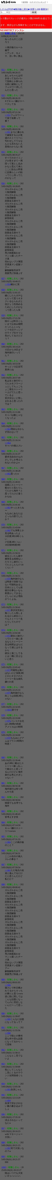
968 (3, 479)
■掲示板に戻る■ (21, 9)
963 (3, 409)
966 (3, 451)
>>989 (8, 1019)
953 (3, 109)
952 (3, 95)
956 (3, 183)
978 (3, 715)
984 (3, 822)
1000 (3, 1167)
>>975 (8, 693)
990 (3, 1013)
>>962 (8, 474)
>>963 (8, 429)
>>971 (8, 610)
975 (3, 664)
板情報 (25, 2)
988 (3, 884)
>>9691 (8, 710)
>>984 (8, 842)
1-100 (37, 9)
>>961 (8, 507)
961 (3, 361)
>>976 (8, 721)
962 (3, 375)
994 (3, 1084)
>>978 (8, 738)
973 (3, 604)
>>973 (8, 670)
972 (3, 573)
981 (3, 783)
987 (3, 864)
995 (3, 1095)
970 (3, 524)
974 (3, 630)
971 (3, 550)
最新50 (44, 9)
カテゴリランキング (38, 2)
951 (3, 70)
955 (3, 152)
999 (3, 1156)
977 (3, 704)
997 (3, 1128)
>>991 (8, 1089)
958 (3, 290)
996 (3, 1114)
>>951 (8, 115)
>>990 (8, 1033)
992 (3, 1050)
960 (3, 344)
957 (3, 278)
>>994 (8, 1100)
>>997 (8, 1148)
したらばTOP (6, 9)
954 (3, 126)
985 (3, 836)
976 (3, 687)
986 (3, 850)
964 (3, 423)
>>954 (8, 284)
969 (3, 502)
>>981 (8, 870)
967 (3, 468)
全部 (32, 9)
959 (3, 315)
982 (3, 797)
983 (3, 811)
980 (3, 757)
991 (3, 1027)
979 (3, 732)
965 (3, 437)
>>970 (8, 579)
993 (3, 1064)
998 (3, 1142)
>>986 (8, 985)
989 (3, 979)
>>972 (8, 636)
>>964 (8, 443)
